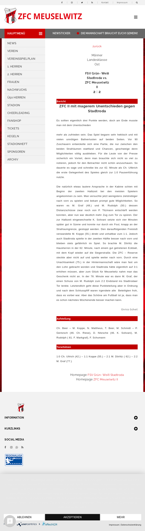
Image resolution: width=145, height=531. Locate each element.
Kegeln (13, 136)
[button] (24, 34)
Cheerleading (18, 113)
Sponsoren (16, 151)
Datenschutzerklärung (131, 525)
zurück (97, 46)
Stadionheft (17, 144)
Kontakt (105, 3)
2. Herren (14, 74)
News (11, 43)
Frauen (13, 82)
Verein (12, 51)
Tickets (13, 128)
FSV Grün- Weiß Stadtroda (106, 375)
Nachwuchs (17, 89)
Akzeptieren (72, 517)
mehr (121, 517)
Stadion (13, 105)
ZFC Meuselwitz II (105, 379)
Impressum (122, 3)
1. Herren (14, 66)
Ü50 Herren (16, 97)
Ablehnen (24, 517)
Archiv (12, 159)
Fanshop (14, 120)
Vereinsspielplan (21, 58)
